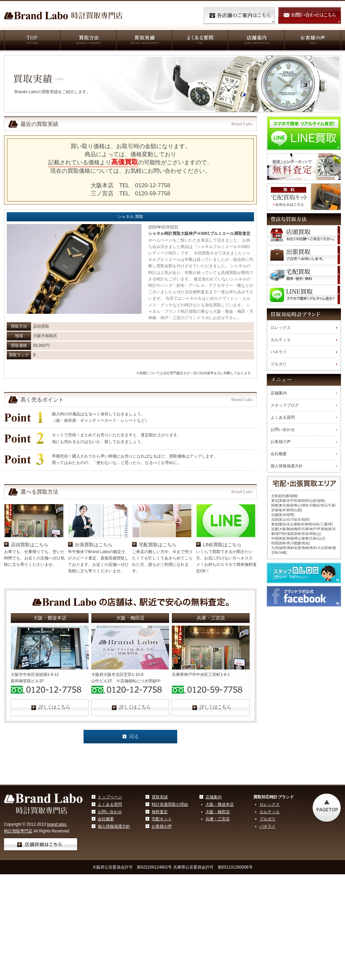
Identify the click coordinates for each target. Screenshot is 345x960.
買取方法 (88, 41)
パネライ (279, 352)
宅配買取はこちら (158, 593)
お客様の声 (312, 41)
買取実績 (144, 41)
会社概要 (279, 453)
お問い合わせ (283, 429)
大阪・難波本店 (220, 852)
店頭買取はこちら (30, 593)
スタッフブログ (285, 405)
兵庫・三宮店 (218, 867)
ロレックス (281, 327)
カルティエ (281, 339)
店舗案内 (256, 41)
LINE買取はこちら (222, 593)
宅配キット (162, 867)
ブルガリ (279, 364)
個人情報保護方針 (287, 466)
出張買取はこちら (94, 593)
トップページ (110, 845)
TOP (32, 41)
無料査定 (160, 860)
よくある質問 (200, 41)
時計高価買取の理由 (170, 852)
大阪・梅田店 (218, 860)
